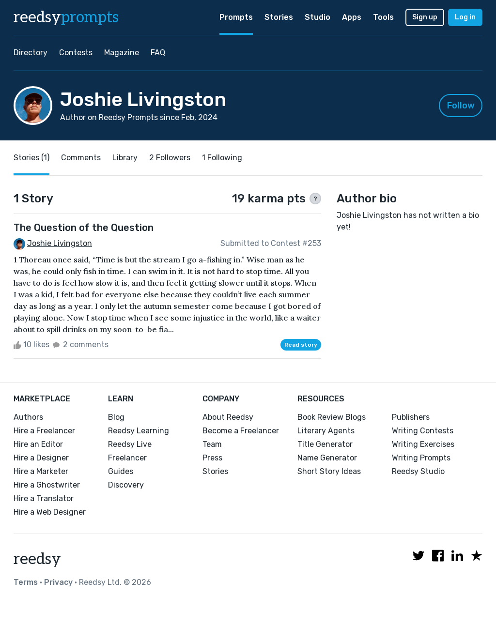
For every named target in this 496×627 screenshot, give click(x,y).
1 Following (222, 157)
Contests (76, 52)
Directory (30, 52)
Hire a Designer (41, 457)
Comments (81, 157)
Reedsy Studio (418, 471)
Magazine (121, 52)
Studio (317, 17)
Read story (300, 344)
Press (212, 457)
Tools (383, 17)
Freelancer (127, 457)
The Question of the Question (84, 227)
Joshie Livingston (59, 243)
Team (212, 444)
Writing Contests (422, 430)
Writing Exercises (423, 444)
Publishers (411, 417)
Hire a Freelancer (44, 430)
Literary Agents (326, 430)
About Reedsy (227, 417)
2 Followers (169, 157)
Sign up (424, 17)
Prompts (236, 17)
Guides (120, 471)
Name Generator (327, 457)
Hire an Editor (38, 444)
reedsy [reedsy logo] (66, 17)
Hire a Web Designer (50, 512)
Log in (465, 17)
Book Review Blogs (331, 417)
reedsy (37, 559)
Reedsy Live (130, 444)
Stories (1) (31, 157)
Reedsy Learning (138, 430)
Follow (461, 105)
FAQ (158, 52)
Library (125, 157)
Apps (351, 17)
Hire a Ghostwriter (47, 484)
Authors (28, 417)
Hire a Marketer (41, 471)
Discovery (126, 484)
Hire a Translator (44, 498)
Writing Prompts (421, 457)
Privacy (58, 582)
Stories (278, 17)
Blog (116, 417)
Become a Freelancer (240, 430)
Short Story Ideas (329, 471)
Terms (26, 582)
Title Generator (325, 444)
